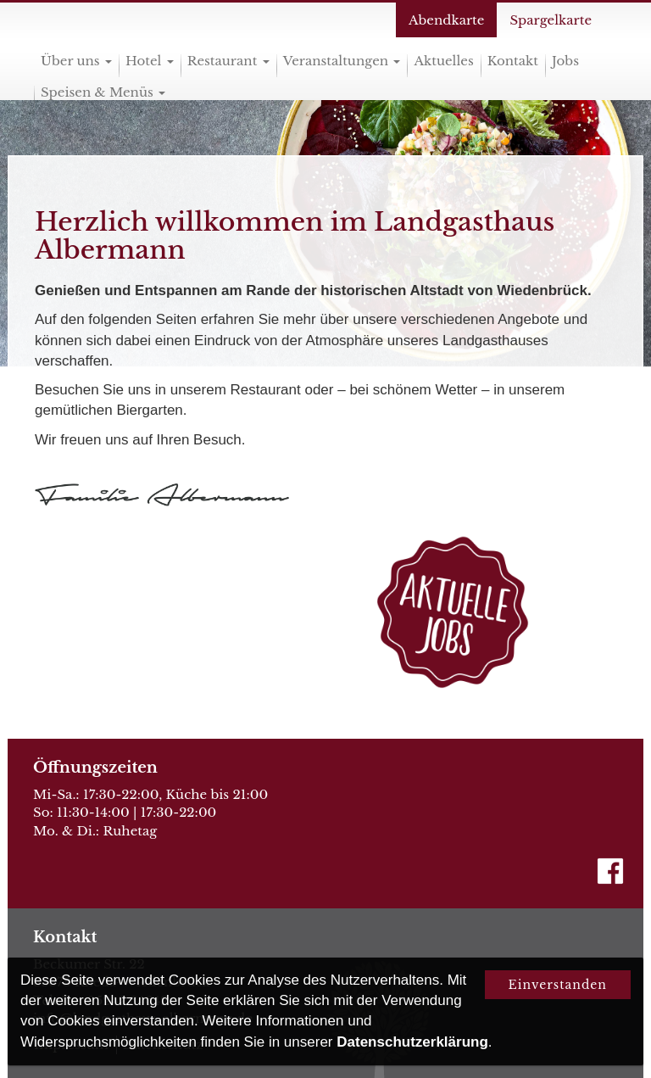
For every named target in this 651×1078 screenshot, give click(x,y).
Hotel (149, 61)
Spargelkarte (550, 20)
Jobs (565, 61)
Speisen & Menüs (103, 92)
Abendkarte (446, 20)
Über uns (76, 61)
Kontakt (512, 61)
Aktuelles (443, 61)
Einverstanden (558, 984)
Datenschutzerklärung (412, 1042)
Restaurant (228, 61)
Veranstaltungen (342, 61)
